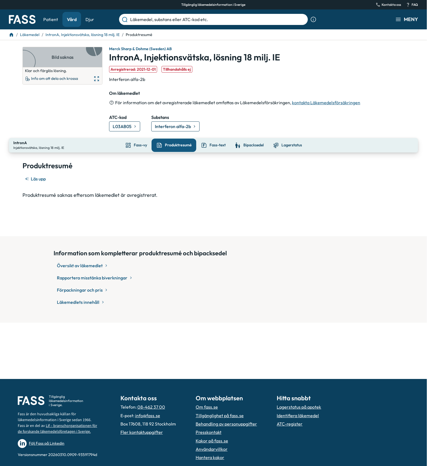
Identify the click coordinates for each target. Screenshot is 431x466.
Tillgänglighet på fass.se (220, 415)
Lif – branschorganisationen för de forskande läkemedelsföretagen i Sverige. (57, 428)
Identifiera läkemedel (298, 415)
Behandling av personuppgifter (226, 424)
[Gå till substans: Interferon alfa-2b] (175, 126)
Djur (89, 19)
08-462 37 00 (151, 407)
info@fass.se (147, 415)
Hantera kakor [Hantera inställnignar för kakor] (210, 457)
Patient (50, 19)
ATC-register (290, 424)
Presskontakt (208, 432)
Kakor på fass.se (212, 441)
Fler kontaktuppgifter (141, 432)
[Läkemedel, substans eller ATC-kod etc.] (218, 19)
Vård (72, 19)
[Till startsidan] (11, 34)
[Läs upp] (35, 178)
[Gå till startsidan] (22, 19)
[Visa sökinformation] (313, 19)
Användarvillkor (212, 449)
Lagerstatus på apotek (299, 407)
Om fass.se (207, 407)
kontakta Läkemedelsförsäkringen (326, 102)
